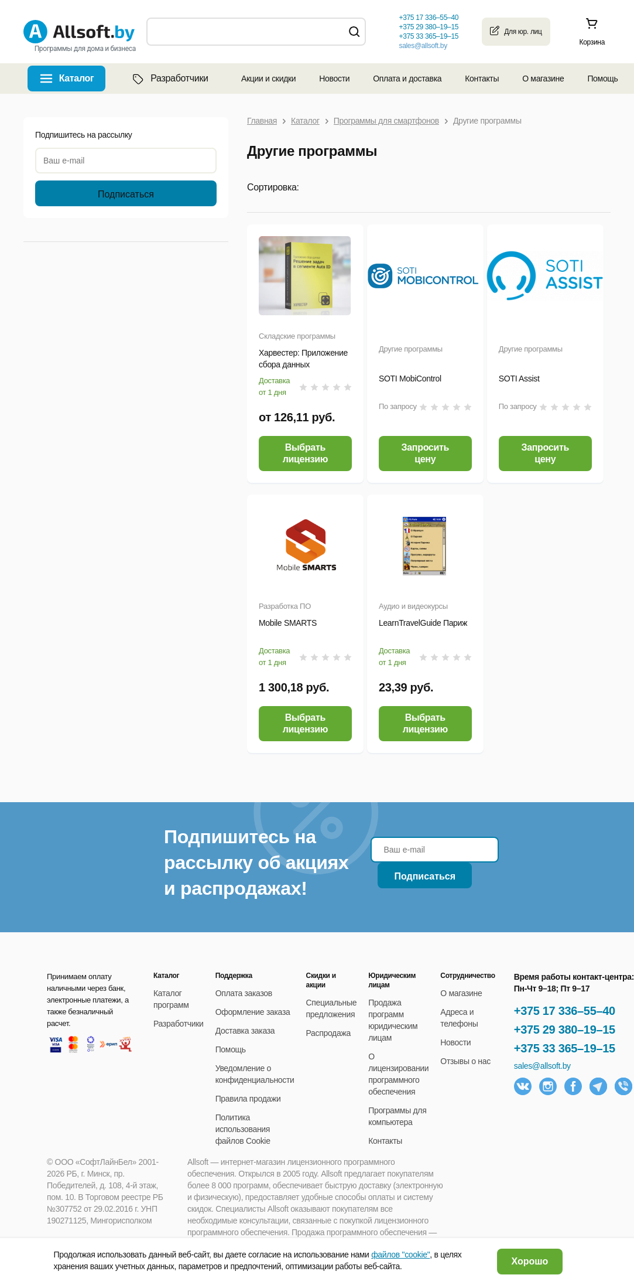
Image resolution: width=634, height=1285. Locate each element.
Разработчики (169, 78)
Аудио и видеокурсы (413, 606)
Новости (334, 78)
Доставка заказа (245, 1030)
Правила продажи (248, 1098)
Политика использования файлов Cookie (242, 1129)
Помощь (602, 78)
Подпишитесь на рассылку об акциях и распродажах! (256, 862)
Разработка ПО (285, 606)
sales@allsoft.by (423, 46)
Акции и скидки (268, 78)
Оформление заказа (252, 1012)
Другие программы (411, 349)
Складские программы (297, 336)
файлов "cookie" (400, 1254)
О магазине (543, 78)
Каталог (76, 78)
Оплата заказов (243, 993)
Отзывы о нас (465, 1061)
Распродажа (328, 1033)
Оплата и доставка (407, 78)
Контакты (482, 78)
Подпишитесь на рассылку (83, 134)
